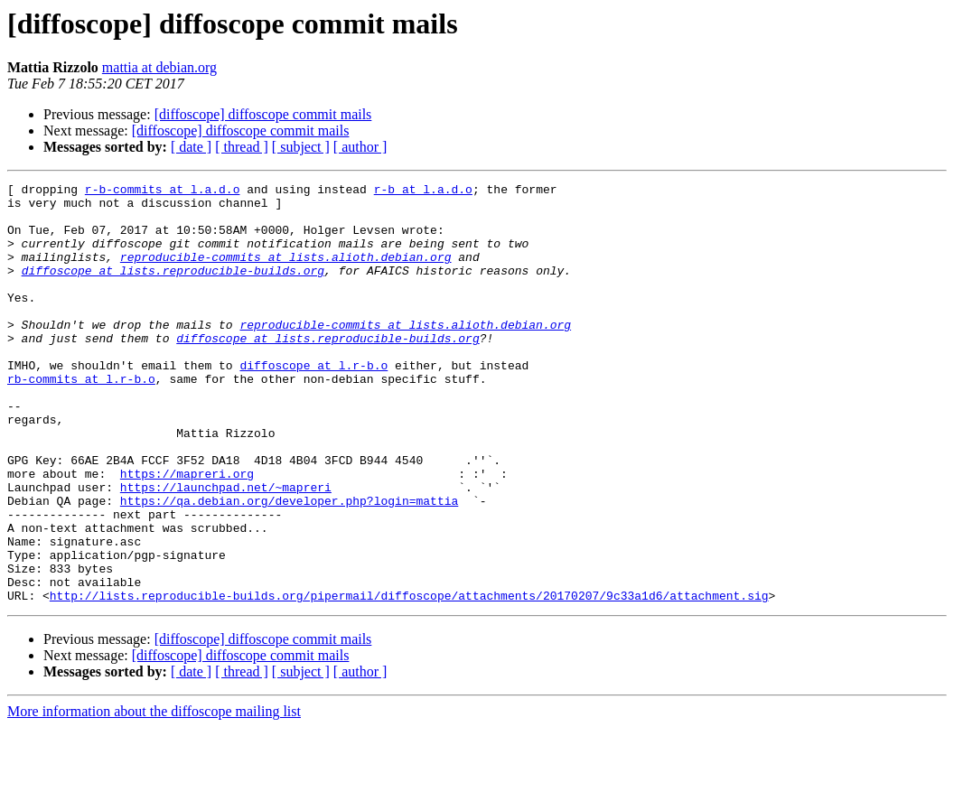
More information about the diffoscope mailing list (154, 795)
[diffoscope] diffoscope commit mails (263, 114)
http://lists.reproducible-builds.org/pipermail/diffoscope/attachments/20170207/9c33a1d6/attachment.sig (409, 679)
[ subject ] (301, 146)
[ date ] (191, 146)
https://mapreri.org (187, 533)
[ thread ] (241, 146)
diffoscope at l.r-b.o (313, 403)
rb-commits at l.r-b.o (81, 419)
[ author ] (360, 146)
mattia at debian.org (159, 67)
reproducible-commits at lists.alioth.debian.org (286, 273)
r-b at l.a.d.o (423, 191)
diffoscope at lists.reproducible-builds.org (173, 289)
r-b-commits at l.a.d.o (162, 191)
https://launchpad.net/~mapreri (226, 549)
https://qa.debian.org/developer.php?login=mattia (289, 565)
